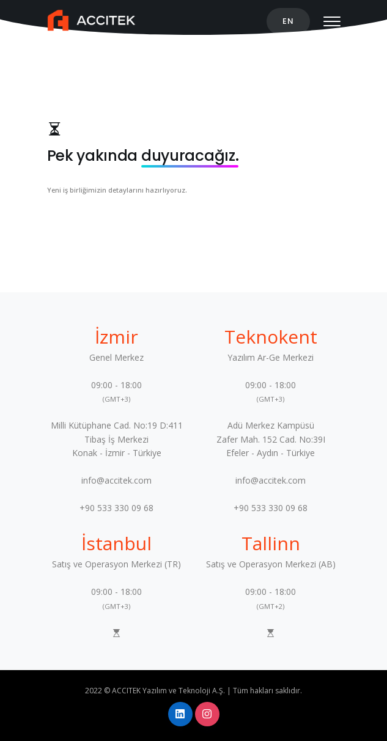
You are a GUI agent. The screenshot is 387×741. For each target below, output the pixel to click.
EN (288, 21)
